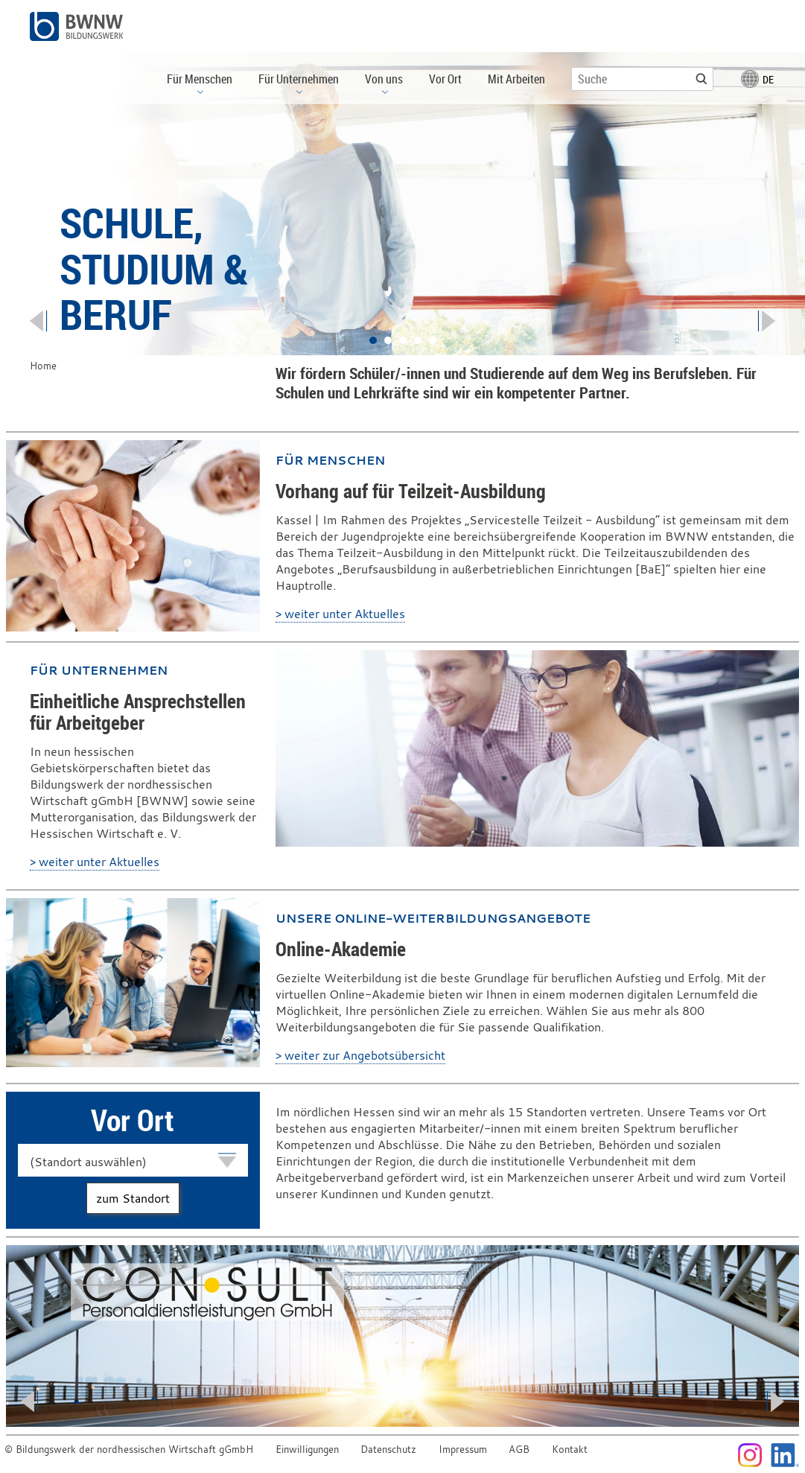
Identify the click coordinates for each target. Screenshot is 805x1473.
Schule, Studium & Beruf (154, 268)
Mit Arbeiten (516, 79)
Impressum (463, 1449)
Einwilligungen (307, 1449)
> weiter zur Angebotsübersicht (360, 1055)
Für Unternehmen (99, 670)
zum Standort (133, 1198)
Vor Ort (445, 79)
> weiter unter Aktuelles (340, 613)
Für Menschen (330, 460)
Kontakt (570, 1449)
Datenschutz (388, 1449)
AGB (519, 1449)
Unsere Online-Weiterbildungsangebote (433, 918)
